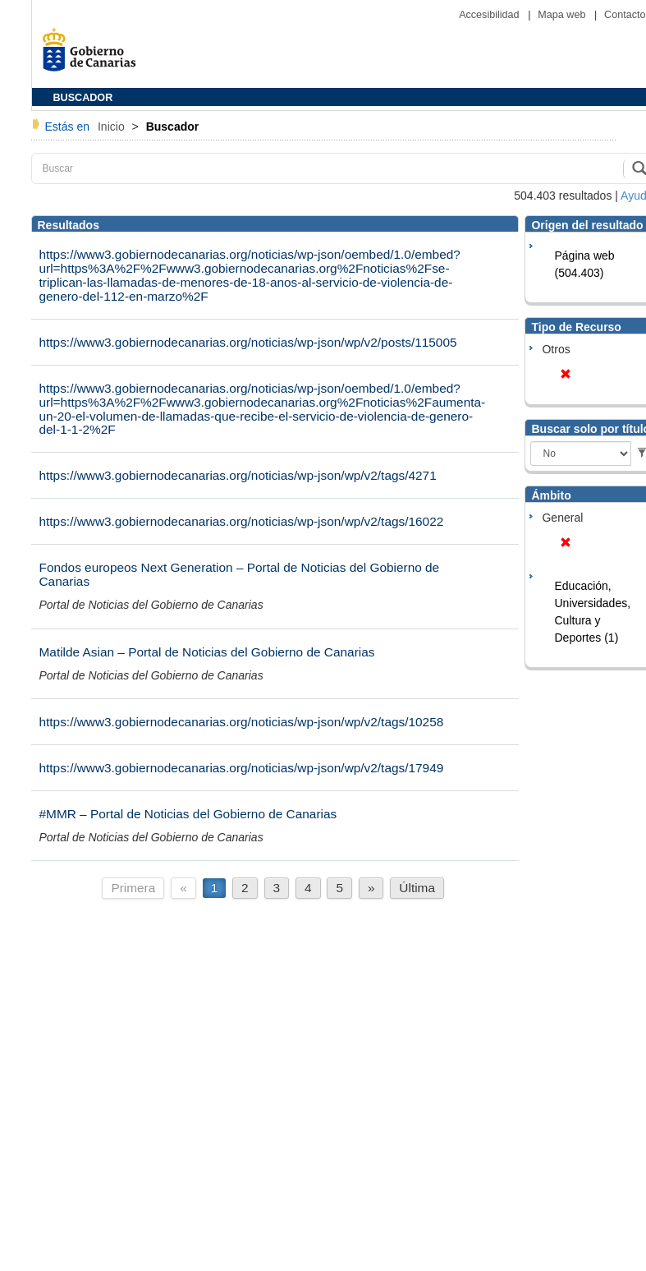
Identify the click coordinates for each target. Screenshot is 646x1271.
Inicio (113, 126)
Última (417, 888)
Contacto (624, 15)
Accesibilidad (490, 15)
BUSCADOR (83, 98)
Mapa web (563, 15)
